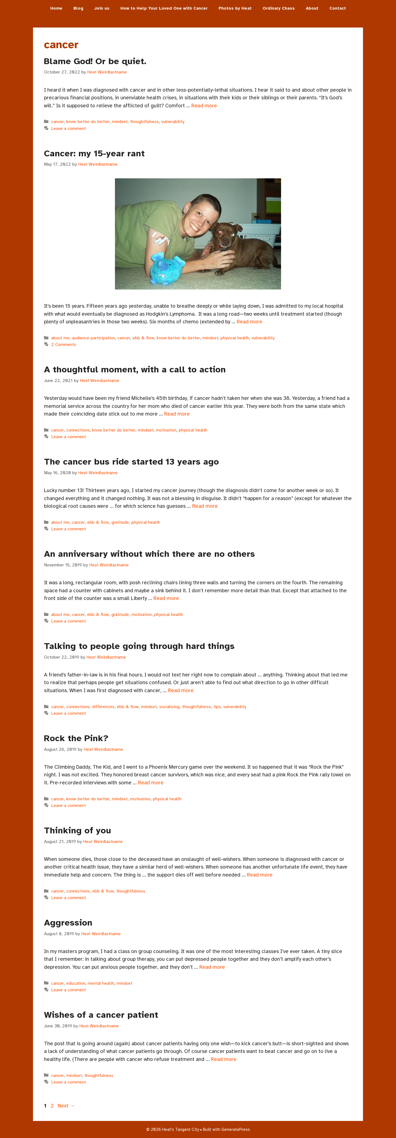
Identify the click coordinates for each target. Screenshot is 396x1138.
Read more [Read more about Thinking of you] (260, 875)
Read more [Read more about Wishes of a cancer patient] (224, 1059)
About (312, 8)
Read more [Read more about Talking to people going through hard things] (181, 690)
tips (217, 706)
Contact (337, 8)
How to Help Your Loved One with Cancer (164, 8)
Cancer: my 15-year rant (94, 153)
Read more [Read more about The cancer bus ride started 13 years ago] (205, 506)
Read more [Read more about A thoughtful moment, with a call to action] (177, 414)
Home (56, 8)
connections (78, 430)
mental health (101, 983)
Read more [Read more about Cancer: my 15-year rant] (249, 321)
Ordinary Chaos (279, 8)
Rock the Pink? (76, 738)
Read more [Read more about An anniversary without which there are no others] (166, 598)
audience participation (93, 338)
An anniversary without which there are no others (149, 553)
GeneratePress (235, 1129)
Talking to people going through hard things (139, 646)
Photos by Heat (235, 8)
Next (66, 1105)
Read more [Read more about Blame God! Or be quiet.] (204, 105)
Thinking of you (77, 830)
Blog (78, 8)
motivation (166, 430)
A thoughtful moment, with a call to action (135, 369)
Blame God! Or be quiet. (95, 61)
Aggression (68, 922)
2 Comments (63, 344)
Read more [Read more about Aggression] (212, 967)
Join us (101, 8)
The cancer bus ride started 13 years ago (131, 461)
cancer (57, 121)
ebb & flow (143, 338)
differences (103, 706)
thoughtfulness (144, 121)
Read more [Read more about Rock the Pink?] (151, 782)
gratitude (120, 522)
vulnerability (172, 121)
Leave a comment (68, 128)
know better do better (87, 121)
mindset (120, 121)
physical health (235, 338)
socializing (169, 706)
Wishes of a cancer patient (101, 1014)
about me (60, 338)
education (75, 983)
